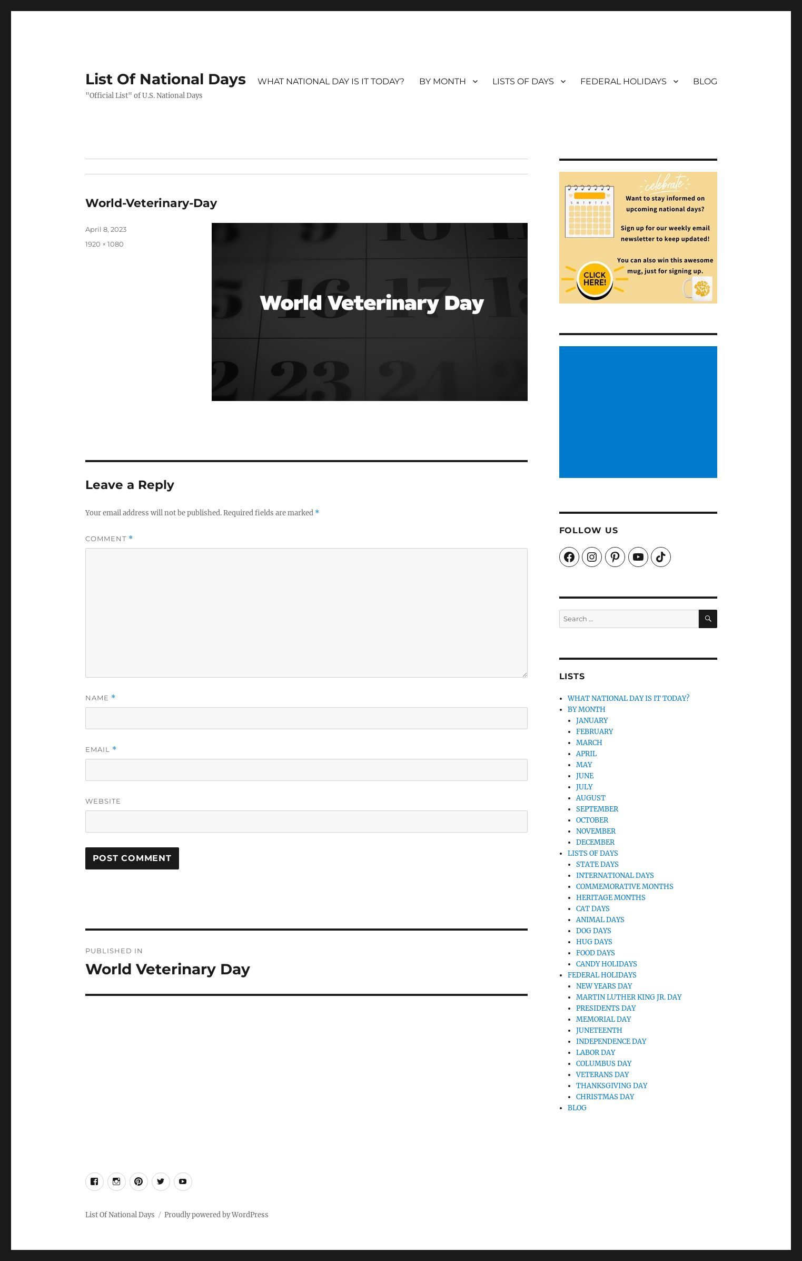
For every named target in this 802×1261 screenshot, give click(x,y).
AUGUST (591, 798)
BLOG (705, 81)
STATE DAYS (597, 864)
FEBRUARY (594, 731)
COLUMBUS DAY (603, 1063)
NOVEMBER (596, 831)
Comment (109, 538)
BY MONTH (442, 81)
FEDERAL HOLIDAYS (623, 81)
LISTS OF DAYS (523, 81)
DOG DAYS (593, 930)
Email (101, 749)
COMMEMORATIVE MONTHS (625, 886)
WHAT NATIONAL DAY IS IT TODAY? (331, 81)
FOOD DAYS (595, 953)
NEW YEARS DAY (604, 986)
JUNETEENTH (599, 1030)
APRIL (586, 753)
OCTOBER (592, 820)
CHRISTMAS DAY (605, 1096)
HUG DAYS (594, 941)
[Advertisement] (640, 413)
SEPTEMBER (597, 809)
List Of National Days (165, 79)
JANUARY (592, 720)
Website (103, 801)
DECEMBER (595, 842)
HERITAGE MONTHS (611, 897)
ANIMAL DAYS (600, 919)
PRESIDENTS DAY (606, 1008)
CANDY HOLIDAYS (606, 964)
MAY (584, 764)
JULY (584, 787)
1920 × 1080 (104, 244)
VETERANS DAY (602, 1074)
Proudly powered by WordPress (216, 1214)
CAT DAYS (593, 908)
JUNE (584, 775)
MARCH (589, 742)
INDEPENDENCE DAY (611, 1041)
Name (100, 697)
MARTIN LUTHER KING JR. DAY (628, 997)
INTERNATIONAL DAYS (615, 875)
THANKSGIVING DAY (611, 1085)
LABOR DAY (595, 1052)
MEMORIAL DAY (603, 1019)
